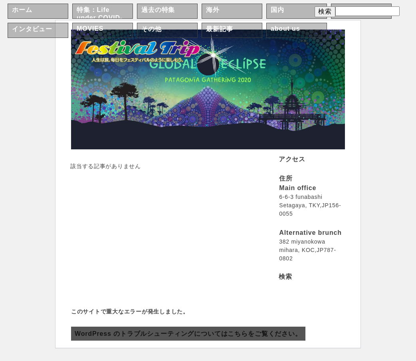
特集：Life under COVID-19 (100, 17)
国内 (277, 9)
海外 (213, 9)
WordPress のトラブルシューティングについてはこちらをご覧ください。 (188, 333)
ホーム (22, 9)
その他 (151, 29)
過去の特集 (158, 9)
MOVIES (90, 28)
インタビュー (32, 29)
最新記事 (219, 29)
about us (285, 28)
